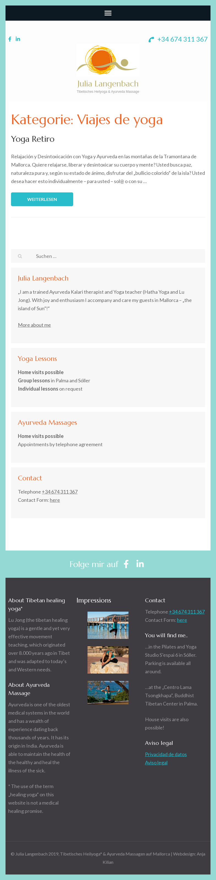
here (55, 500)
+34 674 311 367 (178, 39)
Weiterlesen (42, 199)
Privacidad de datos (166, 754)
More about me (34, 325)
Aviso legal (156, 762)
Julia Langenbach (108, 83)
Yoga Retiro (32, 139)
